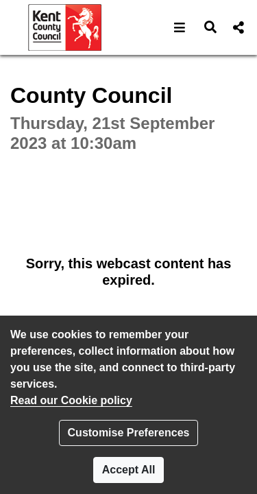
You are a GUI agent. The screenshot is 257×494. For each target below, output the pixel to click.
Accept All (129, 469)
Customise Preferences (129, 432)
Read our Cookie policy (71, 400)
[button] (179, 27)
